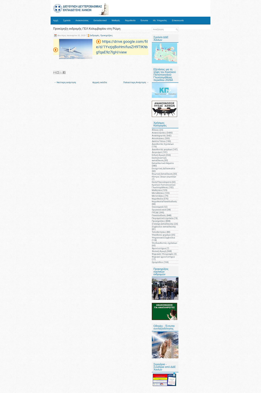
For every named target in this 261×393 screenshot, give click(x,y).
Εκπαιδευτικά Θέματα (163, 163)
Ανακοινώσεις (82, 20)
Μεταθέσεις (158, 193)
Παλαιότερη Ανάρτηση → (136, 82)
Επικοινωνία (178, 20)
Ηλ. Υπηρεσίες (160, 20)
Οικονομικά (157, 207)
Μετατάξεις (158, 196)
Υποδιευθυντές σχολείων (164, 243)
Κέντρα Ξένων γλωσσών (164, 176)
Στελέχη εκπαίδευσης (163, 224)
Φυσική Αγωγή (159, 251)
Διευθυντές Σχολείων (163, 144)
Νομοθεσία (130, 20)
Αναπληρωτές (159, 135)
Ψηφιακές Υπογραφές (162, 254)
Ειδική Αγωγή (158, 155)
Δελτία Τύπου (158, 141)
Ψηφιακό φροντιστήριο (163, 257)
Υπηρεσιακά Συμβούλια (163, 237)
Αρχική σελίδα (99, 82)
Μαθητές (116, 20)
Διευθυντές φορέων (162, 149)
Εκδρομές (94, 35)
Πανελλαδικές (159, 215)
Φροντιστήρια (159, 248)
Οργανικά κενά (159, 209)
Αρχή (55, 20)
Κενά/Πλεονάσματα (161, 182)
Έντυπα (144, 20)
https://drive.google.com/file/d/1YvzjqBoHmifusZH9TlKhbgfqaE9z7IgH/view (122, 46)
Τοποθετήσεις (159, 232)
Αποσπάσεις (158, 138)
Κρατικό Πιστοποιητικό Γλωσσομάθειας (163, 186)
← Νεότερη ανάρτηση (65, 82)
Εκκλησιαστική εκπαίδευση (159, 159)
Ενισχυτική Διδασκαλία (163, 168)
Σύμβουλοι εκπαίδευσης (164, 226)
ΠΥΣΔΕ (155, 212)
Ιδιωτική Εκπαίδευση (162, 174)
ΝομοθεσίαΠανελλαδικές (164, 201)
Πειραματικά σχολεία (162, 218)
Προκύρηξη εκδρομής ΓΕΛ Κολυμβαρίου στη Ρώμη (86, 28)
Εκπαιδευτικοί (100, 20)
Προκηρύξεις (106, 35)
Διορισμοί (157, 152)
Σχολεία (66, 20)
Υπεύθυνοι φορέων (161, 235)
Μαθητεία (157, 190)
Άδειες (155, 130)
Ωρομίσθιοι (157, 262)
